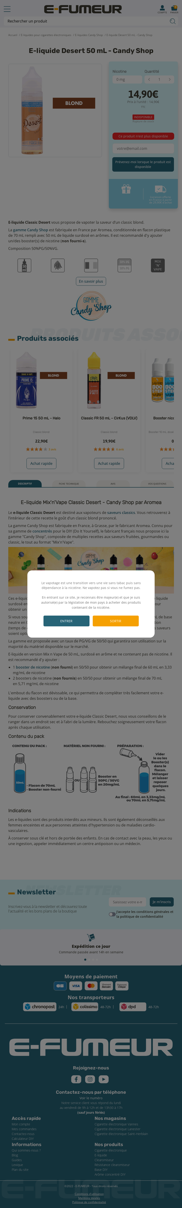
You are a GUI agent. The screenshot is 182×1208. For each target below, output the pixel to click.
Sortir (115, 621)
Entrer (66, 621)
